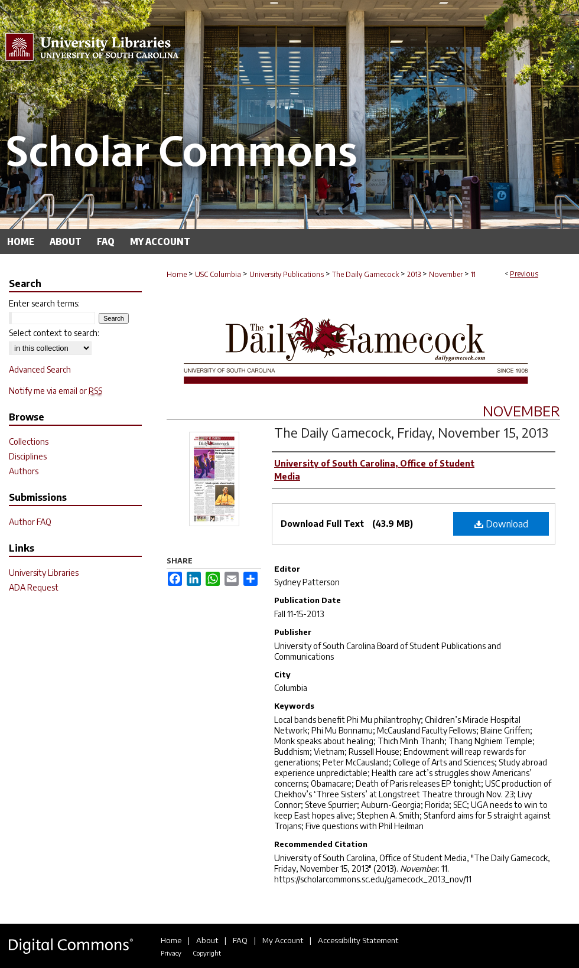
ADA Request (33, 587)
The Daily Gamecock (365, 274)
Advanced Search (40, 369)
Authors (23, 471)
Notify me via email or (55, 391)
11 (473, 274)
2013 (414, 274)
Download (501, 524)
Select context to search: (54, 333)
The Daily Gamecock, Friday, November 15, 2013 (411, 432)
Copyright (207, 953)
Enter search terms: (44, 303)
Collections (28, 441)
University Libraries (44, 573)
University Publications (286, 274)
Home (177, 274)
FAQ (240, 940)
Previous (524, 273)
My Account (282, 940)
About (207, 940)
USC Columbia (218, 274)
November (446, 274)
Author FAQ (30, 522)
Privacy (171, 953)
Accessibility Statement (358, 940)
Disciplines (28, 456)
